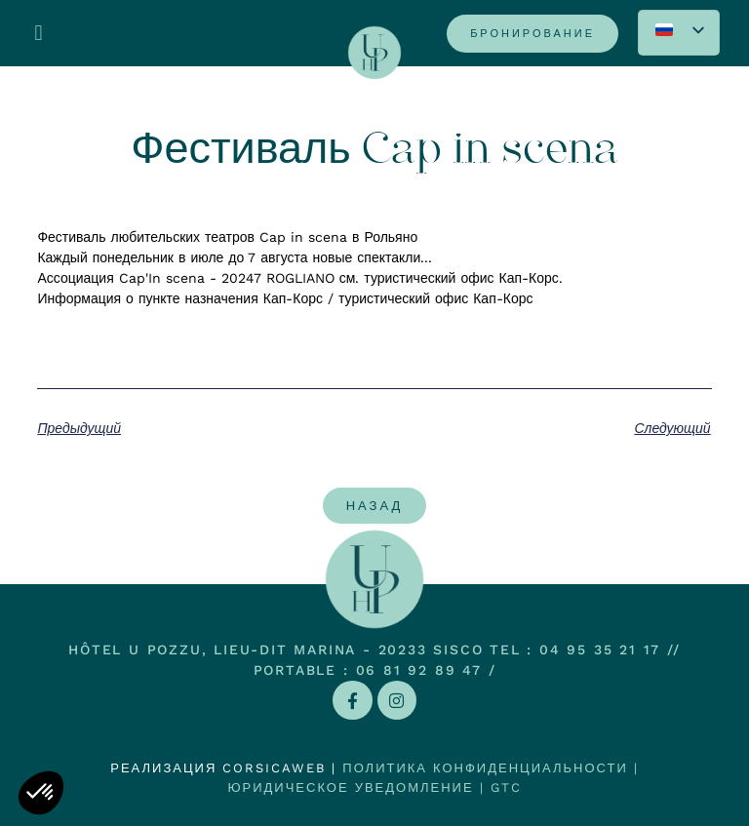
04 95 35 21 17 (599, 649)
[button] (38, 34)
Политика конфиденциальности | (490, 768)
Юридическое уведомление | (358, 787)
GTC (506, 787)
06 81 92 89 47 (419, 670)
